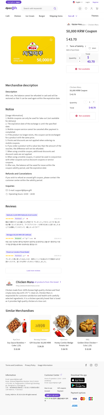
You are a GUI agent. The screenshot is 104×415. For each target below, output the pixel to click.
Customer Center (53, 375)
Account (47, 391)
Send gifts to (13, 2)
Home (74, 24)
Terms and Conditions (14, 365)
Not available (82, 68)
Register (95, 2)
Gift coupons (61, 388)
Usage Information (45, 365)
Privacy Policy (30, 365)
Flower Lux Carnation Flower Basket (17, 252)
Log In (88, 2)
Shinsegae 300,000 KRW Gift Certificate (18, 235)
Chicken (82, 24)
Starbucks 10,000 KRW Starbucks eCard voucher (21, 215)
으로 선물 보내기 (52, 395)
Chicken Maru (93, 24)
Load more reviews (33, 271)
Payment (60, 391)
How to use (48, 388)
